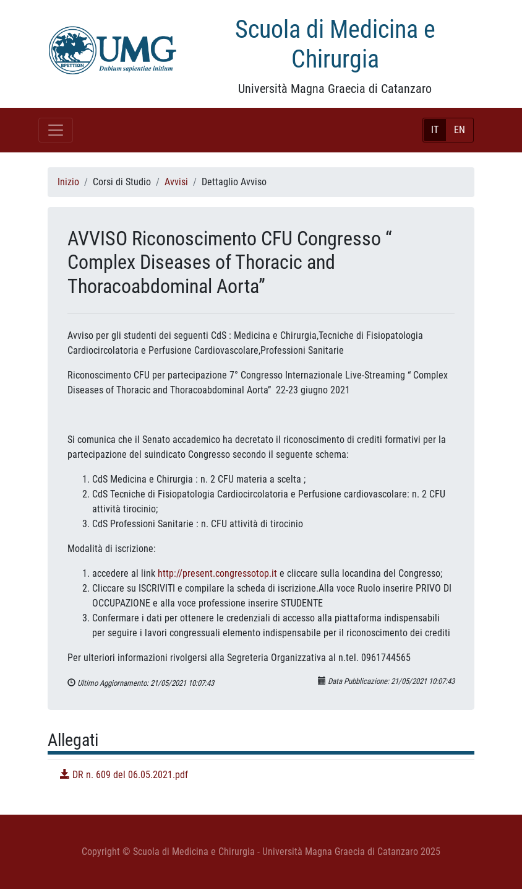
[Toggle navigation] (55, 130)
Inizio (68, 182)
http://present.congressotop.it (217, 573)
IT (435, 130)
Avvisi (176, 182)
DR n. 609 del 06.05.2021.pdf (124, 775)
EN (459, 130)
